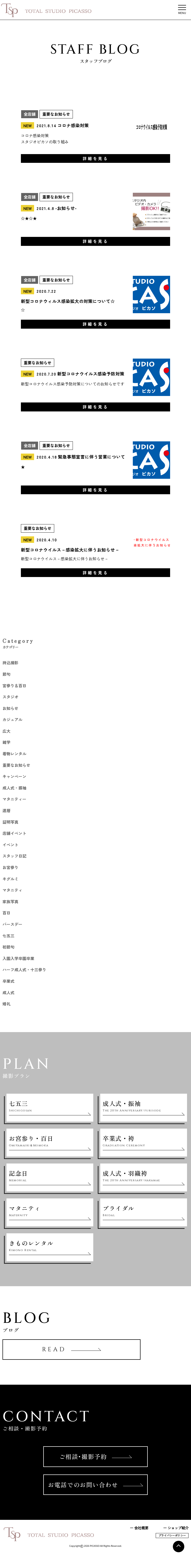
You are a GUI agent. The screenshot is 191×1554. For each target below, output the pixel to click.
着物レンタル (14, 754)
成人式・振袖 (14, 788)
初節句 (8, 947)
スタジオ (10, 697)
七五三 (8, 936)
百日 (6, 913)
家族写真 (10, 901)
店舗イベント (14, 833)
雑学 (6, 742)
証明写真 (10, 822)
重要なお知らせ (16, 765)
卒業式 (8, 981)
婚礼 (6, 1004)
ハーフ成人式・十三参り (24, 969)
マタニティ (12, 890)
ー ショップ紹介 (176, 1527)
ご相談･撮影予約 (95, 1456)
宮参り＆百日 (14, 685)
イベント (10, 845)
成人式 (8, 992)
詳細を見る (95, 158)
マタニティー (14, 799)
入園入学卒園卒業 (18, 958)
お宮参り (10, 867)
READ (71, 1350)
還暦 (6, 810)
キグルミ (10, 879)
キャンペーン (14, 776)
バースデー (12, 924)
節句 (6, 674)
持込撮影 (10, 663)
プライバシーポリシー (172, 1535)
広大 (6, 731)
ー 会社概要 (139, 1527)
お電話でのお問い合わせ (95, 1484)
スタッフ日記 (14, 856)
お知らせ (10, 708)
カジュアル (12, 719)
